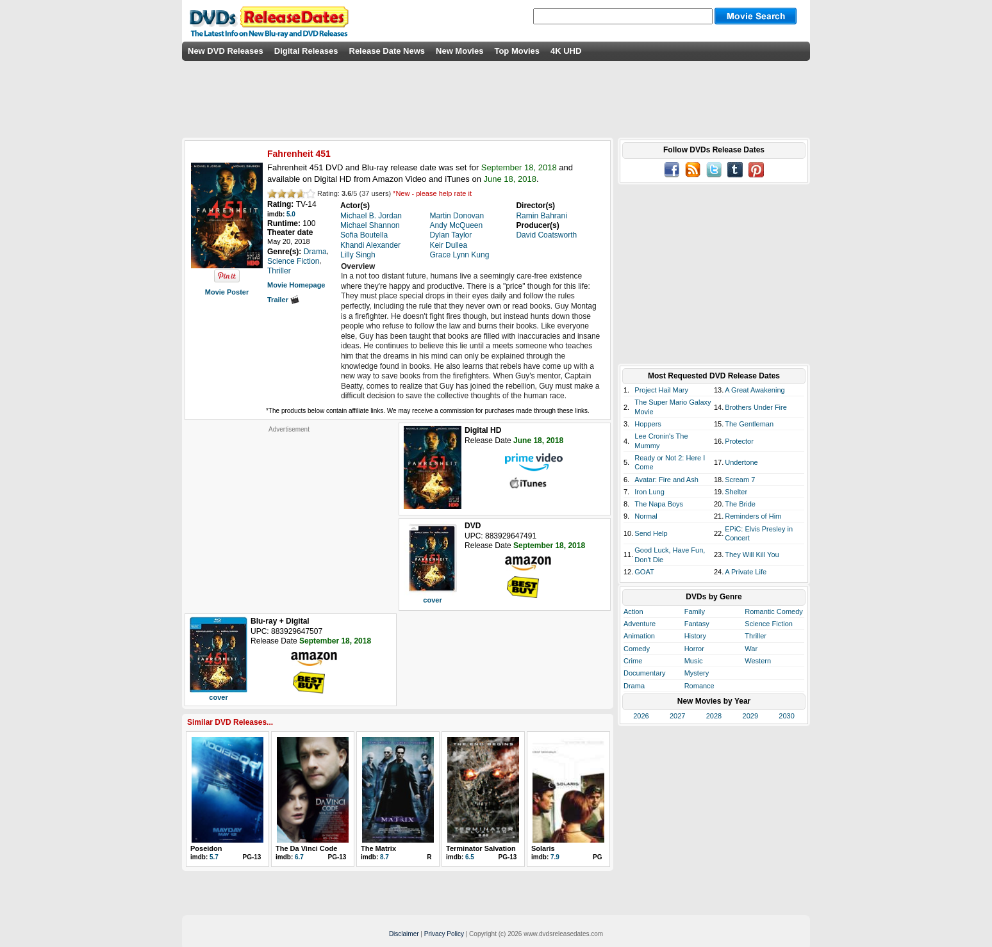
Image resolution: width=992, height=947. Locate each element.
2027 (677, 716)
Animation (639, 636)
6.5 (469, 857)
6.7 (299, 857)
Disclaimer (404, 933)
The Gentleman (749, 424)
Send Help (650, 533)
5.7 (214, 857)
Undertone (741, 462)
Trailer (283, 300)
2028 (714, 716)
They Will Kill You (752, 554)
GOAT (644, 572)
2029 (750, 716)
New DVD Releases (225, 51)
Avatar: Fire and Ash (666, 479)
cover (432, 600)
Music (693, 661)
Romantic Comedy (773, 611)
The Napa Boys (658, 504)
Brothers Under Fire (756, 407)
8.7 (384, 857)
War (751, 648)
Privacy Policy (444, 933)
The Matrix (378, 848)
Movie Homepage (296, 285)
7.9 (554, 857)
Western (758, 661)
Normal (645, 516)
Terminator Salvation (481, 848)
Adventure (640, 623)
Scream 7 (740, 479)
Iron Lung (649, 492)
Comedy (637, 648)
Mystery (696, 673)
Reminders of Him (753, 516)
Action (633, 611)
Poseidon (206, 848)
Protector (739, 441)
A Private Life (745, 572)
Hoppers (647, 424)
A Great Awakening (754, 390)
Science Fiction (769, 623)
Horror (694, 648)
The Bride (740, 504)
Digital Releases (306, 51)
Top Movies (517, 51)
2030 (786, 716)
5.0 (290, 214)
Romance (699, 686)
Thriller (755, 636)
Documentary (644, 673)
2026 (641, 716)
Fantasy (696, 623)
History (695, 636)
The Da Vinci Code (306, 848)
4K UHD (565, 51)
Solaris (543, 848)
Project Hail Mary (661, 390)
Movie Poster (227, 292)
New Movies (459, 51)
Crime (633, 661)
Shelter (736, 492)
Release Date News (387, 51)
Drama (634, 686)
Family (694, 611)
